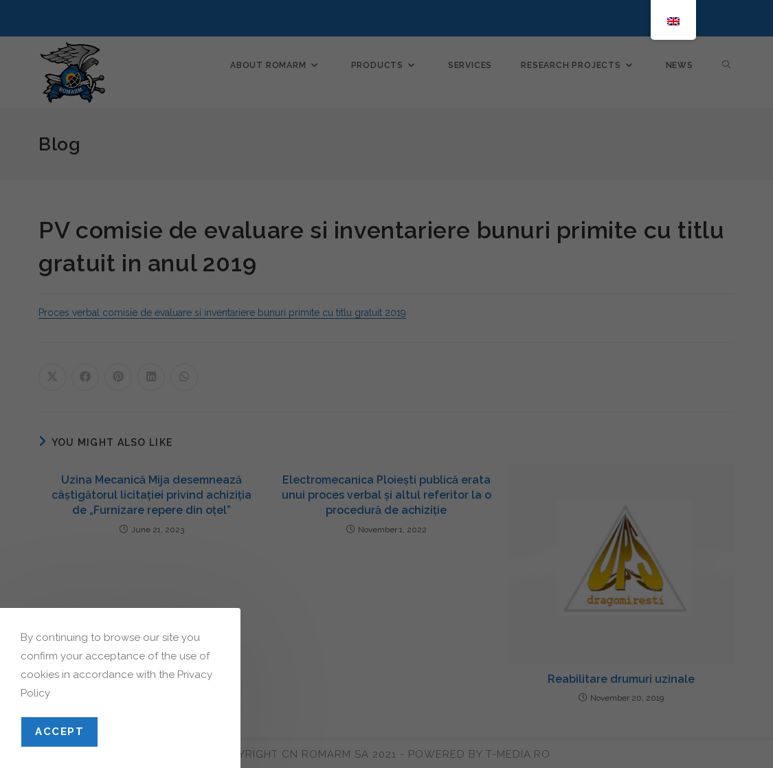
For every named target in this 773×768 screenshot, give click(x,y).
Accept (59, 731)
